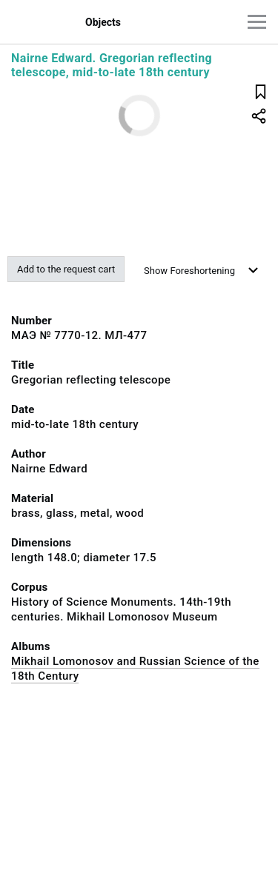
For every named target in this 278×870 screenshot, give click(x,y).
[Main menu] (257, 21)
